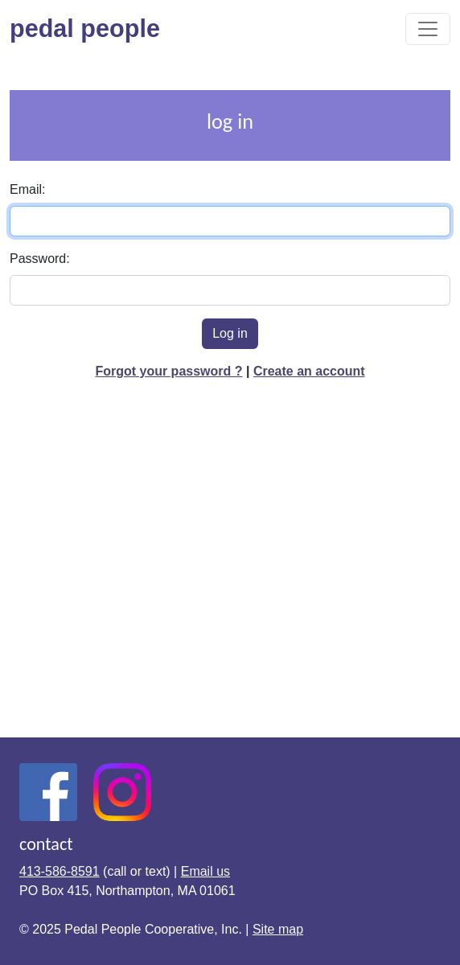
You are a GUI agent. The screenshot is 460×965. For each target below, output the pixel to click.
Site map (278, 929)
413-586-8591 (59, 871)
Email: (27, 189)
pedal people (92, 28)
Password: (40, 258)
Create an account (309, 371)
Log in (230, 333)
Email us (205, 871)
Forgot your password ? (168, 371)
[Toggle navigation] (427, 29)
